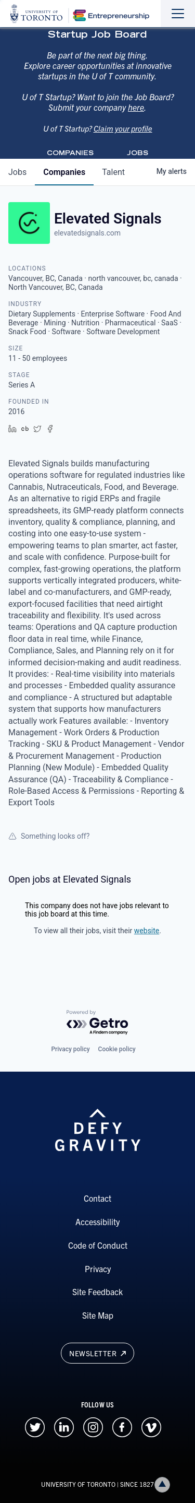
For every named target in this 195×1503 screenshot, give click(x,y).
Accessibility (97, 1221)
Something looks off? (48, 836)
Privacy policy (70, 1049)
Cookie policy (117, 1049)
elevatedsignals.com (87, 233)
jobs (17, 172)
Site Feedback (97, 1291)
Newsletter (97, 1353)
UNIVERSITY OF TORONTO (78, 1484)
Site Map (97, 1315)
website (146, 930)
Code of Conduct (97, 1245)
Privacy (98, 1268)
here (136, 117)
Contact (97, 1198)
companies (64, 172)
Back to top (164, 1484)
